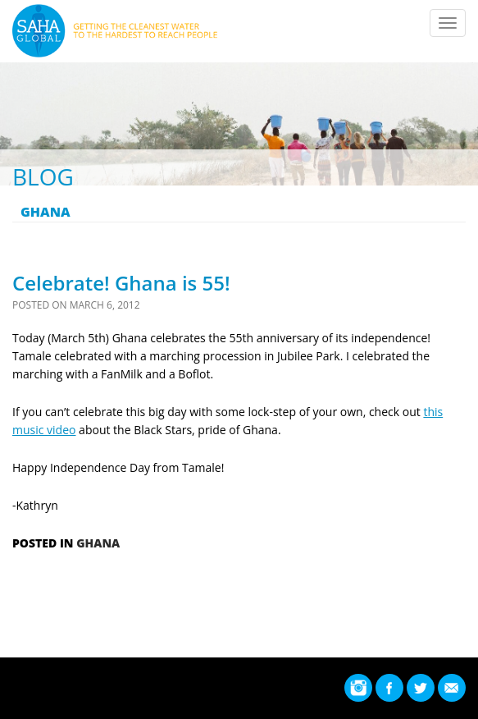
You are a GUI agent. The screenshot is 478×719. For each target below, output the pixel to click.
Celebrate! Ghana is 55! (121, 282)
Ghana (98, 543)
